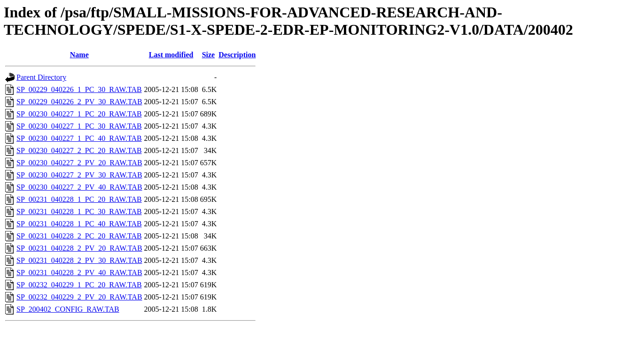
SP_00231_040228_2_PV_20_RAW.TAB (79, 248)
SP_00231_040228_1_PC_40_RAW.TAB (79, 224)
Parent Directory (41, 77)
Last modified (171, 55)
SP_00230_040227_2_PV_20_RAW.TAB (79, 163)
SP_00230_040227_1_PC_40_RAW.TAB (79, 138)
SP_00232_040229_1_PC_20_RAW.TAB (79, 285)
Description (237, 55)
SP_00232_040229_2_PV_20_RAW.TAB (79, 297)
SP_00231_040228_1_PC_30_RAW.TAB (79, 211)
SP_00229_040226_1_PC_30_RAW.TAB (79, 89)
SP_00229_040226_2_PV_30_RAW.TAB (79, 102)
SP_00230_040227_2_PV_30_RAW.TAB (79, 175)
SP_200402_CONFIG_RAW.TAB (67, 309)
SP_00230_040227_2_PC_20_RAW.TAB (79, 150)
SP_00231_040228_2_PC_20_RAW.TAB (79, 236)
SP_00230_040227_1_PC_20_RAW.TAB (79, 114)
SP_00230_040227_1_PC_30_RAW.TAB (79, 126)
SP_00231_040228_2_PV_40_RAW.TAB (79, 273)
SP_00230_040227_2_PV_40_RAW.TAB (79, 187)
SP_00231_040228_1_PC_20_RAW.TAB (79, 199)
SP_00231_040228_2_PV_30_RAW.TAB (79, 260)
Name (79, 55)
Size (208, 55)
